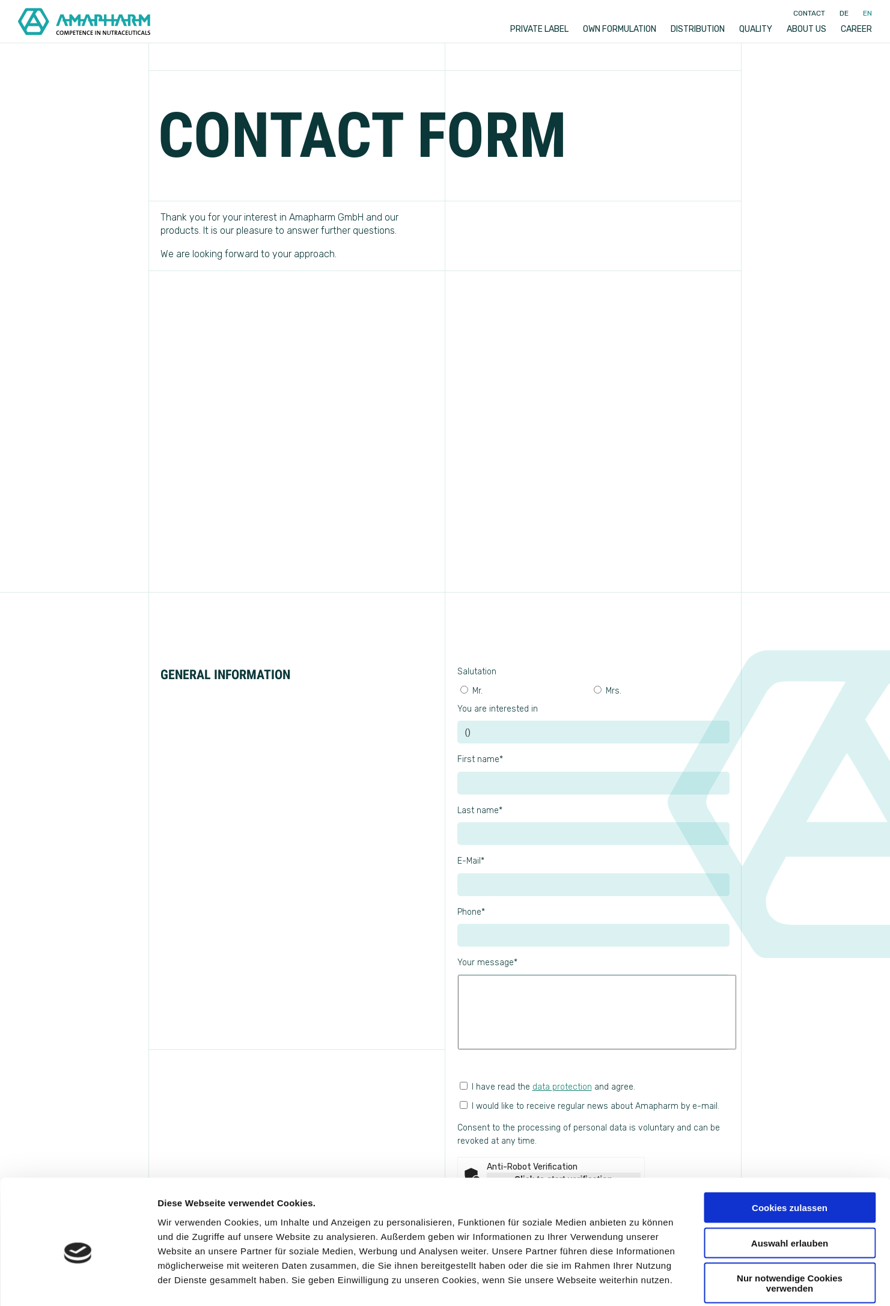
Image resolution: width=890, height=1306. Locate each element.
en (867, 13)
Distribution (698, 29)
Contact (809, 13)
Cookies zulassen (790, 1149)
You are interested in (497, 709)
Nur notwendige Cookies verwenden (790, 1224)
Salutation (476, 672)
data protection (562, 1087)
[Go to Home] (84, 21)
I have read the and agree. (547, 1087)
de (844, 13)
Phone (471, 912)
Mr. (471, 691)
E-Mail (470, 861)
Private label (539, 29)
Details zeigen (639, 1282)
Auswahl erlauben (789, 1184)
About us (806, 29)
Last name (479, 810)
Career (856, 29)
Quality (755, 29)
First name (480, 759)
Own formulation (619, 29)
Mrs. (607, 691)
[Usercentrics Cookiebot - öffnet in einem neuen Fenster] (77, 1283)
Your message (487, 962)
